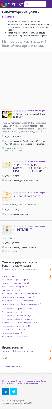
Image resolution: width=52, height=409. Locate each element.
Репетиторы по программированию (16, 308)
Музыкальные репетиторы (12, 329)
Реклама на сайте (33, 381)
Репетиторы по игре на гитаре (14, 279)
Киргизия (6, 351)
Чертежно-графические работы (15, 283)
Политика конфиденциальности (29, 383)
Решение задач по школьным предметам (18, 322)
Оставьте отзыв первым (37, 111)
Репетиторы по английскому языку (16, 315)
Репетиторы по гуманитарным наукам (17, 297)
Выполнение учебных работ (13, 286)
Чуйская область (20, 351)
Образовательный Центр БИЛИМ (31, 116)
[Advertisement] (26, 78)
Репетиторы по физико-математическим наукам (21, 293)
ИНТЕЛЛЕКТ (22, 229)
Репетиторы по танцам (11, 333)
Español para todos (26, 196)
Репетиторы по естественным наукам (17, 300)
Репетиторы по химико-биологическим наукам (21, 304)
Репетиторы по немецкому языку (15, 336)
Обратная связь (8, 381)
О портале (20, 381)
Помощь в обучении (10, 290)
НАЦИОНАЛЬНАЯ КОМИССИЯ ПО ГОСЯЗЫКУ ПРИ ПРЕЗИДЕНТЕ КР (30, 168)
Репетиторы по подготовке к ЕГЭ (15, 326)
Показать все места (12, 366)
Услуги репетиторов (10, 276)
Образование (8, 269)
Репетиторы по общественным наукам (17, 319)
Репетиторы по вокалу (11, 312)
